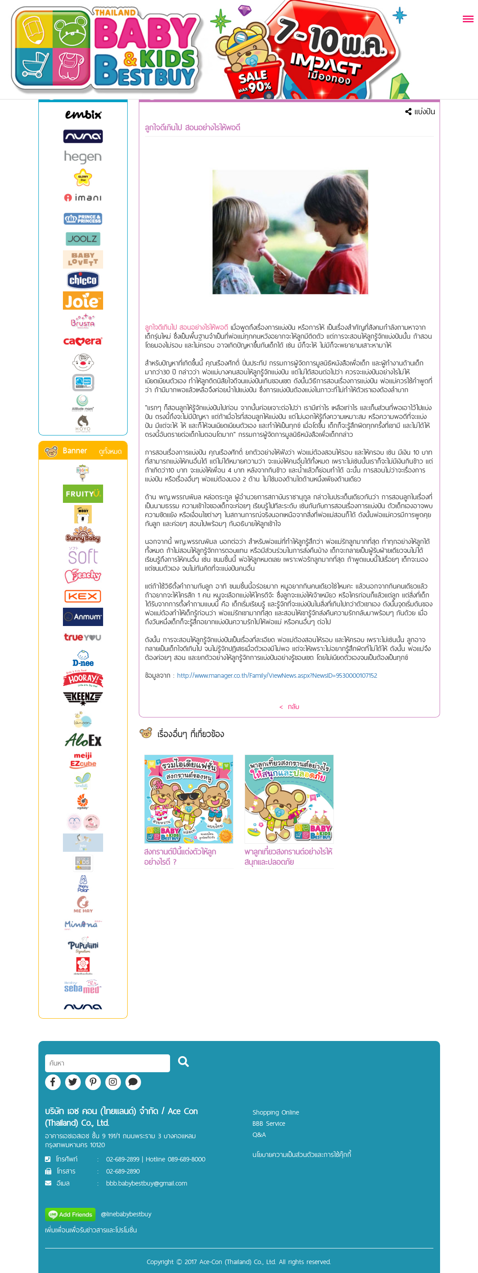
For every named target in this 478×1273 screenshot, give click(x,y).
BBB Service (269, 1123)
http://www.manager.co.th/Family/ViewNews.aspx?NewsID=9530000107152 (277, 675)
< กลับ (289, 706)
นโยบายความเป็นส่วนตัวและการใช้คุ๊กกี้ (302, 1154)
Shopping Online (276, 1112)
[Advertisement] (389, 888)
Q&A (259, 1134)
